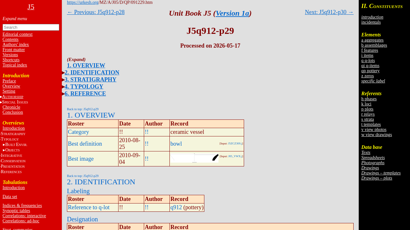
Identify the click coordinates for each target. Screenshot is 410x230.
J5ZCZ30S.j (235, 143)
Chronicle (11, 107)
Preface (9, 81)
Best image (81, 159)
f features (369, 50)
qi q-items (370, 65)
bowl (176, 144)
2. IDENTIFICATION (92, 72)
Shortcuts (11, 59)
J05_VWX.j (235, 156)
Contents (11, 39)
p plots (367, 109)
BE (16, 144)
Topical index (15, 65)
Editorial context (18, 34)
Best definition (85, 144)
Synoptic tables (16, 210)
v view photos (374, 129)
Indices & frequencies (22, 205)
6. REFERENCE (85, 93)
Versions (10, 54)
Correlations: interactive (24, 215)
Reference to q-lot (89, 207)
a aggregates (372, 40)
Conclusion (13, 112)
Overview (11, 86)
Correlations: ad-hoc (21, 220)
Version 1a (232, 13)
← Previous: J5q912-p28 (96, 12)
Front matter (14, 49)
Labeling (78, 191)
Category (78, 132)
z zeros (367, 75)
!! (147, 132)
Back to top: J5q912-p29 (83, 109)
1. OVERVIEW (86, 65)
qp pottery (370, 70)
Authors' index (16, 44)
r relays (368, 114)
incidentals (371, 22)
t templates (371, 124)
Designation (82, 219)
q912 (176, 207)
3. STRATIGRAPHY (91, 79)
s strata (367, 119)
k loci (366, 104)
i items (367, 55)
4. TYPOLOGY (84, 86)
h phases (369, 98)
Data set (10, 196)
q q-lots (368, 60)
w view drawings (376, 134)
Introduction (14, 128)
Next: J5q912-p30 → (329, 12)
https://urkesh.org (82, 2)
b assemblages (374, 45)
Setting (9, 91)
